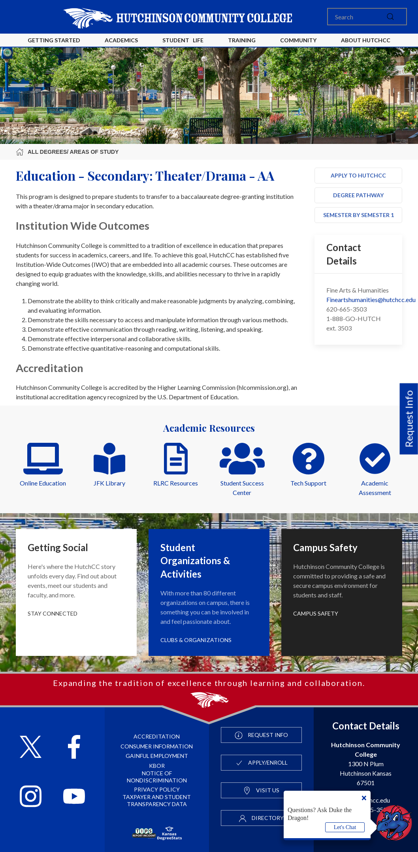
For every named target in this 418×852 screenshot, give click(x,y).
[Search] (367, 16)
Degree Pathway (358, 195)
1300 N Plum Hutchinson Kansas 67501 (365, 763)
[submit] (390, 16)
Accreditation (157, 736)
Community (298, 40)
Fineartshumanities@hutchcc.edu (371, 299)
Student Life (182, 40)
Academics (121, 40)
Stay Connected (52, 613)
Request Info (409, 419)
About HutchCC (365, 40)
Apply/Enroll (261, 763)
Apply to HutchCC (358, 175)
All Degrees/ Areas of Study (67, 152)
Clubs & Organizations (196, 640)
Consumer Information (157, 746)
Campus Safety (315, 613)
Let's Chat (345, 827)
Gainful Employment (157, 755)
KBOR (157, 765)
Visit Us (261, 791)
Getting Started (54, 40)
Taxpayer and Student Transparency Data (156, 800)
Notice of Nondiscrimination (157, 777)
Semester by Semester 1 (358, 215)
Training (242, 40)
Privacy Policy (157, 789)
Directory (261, 818)
